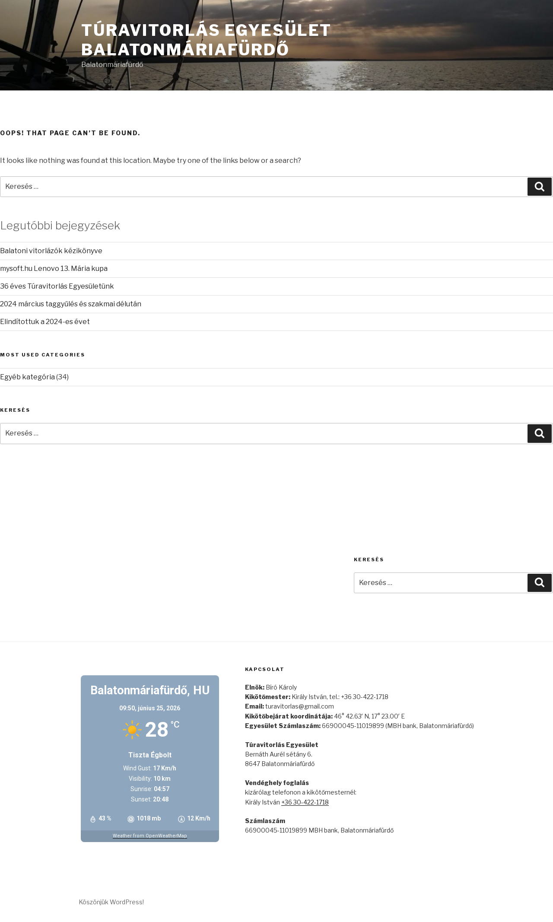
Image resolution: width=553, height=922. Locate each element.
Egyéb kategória (27, 377)
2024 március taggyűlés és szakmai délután (70, 304)
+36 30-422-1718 (305, 802)
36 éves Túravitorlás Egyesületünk (57, 286)
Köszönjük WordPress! (111, 902)
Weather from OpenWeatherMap (150, 836)
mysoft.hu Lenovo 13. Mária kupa (54, 268)
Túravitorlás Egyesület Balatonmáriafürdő (206, 40)
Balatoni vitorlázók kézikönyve (51, 251)
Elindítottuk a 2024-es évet (45, 322)
